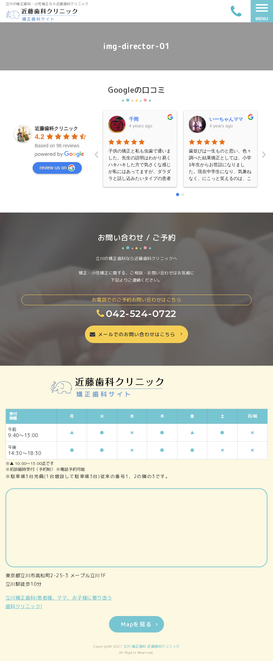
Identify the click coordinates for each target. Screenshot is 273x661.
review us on (57, 167)
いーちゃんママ (146, 119)
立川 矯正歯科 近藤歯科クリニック (151, 646)
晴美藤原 (219, 119)
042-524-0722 (136, 313)
